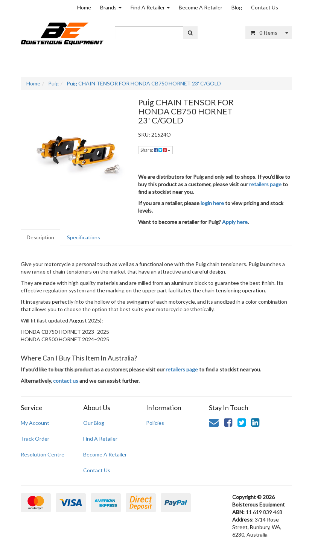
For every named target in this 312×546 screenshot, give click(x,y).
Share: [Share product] (155, 150)
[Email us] (214, 422)
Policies (155, 423)
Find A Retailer (150, 7)
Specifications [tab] (83, 237)
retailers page (265, 184)
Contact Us (264, 7)
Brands (111, 7)
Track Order (35, 438)
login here (212, 203)
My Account (35, 423)
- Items (263, 32)
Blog (236, 7)
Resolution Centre (42, 454)
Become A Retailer (200, 7)
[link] (228, 422)
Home (84, 7)
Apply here (235, 222)
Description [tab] (40, 237)
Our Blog (93, 423)
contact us (65, 380)
